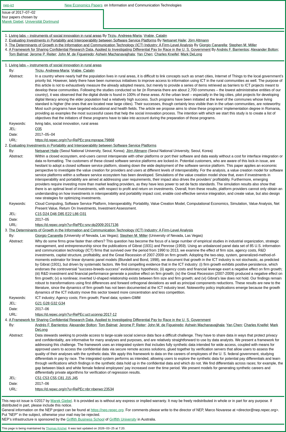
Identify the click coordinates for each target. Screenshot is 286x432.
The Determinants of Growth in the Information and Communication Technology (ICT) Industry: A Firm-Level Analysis (101, 45)
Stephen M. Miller (243, 45)
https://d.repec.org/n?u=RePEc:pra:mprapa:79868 (74, 140)
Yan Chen (144, 54)
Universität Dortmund (42, 21)
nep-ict (8, 5)
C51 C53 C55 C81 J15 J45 (56, 378)
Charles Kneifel (166, 54)
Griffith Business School (86, 419)
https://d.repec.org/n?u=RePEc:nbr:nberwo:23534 (74, 389)
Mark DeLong (191, 54)
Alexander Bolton (264, 49)
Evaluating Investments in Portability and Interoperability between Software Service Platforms (82, 40)
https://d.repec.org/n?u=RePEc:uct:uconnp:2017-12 (76, 314)
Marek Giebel (12, 21)
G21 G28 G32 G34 (50, 303)
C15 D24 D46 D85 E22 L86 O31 (60, 214)
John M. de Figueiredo (76, 54)
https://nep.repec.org (107, 410)
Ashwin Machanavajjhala (115, 54)
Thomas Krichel (56, 428)
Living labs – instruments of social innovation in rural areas (55, 36)
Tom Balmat (18, 54)
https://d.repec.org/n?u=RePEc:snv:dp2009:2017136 (76, 225)
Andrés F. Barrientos (233, 49)
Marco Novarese (218, 410)
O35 (38, 129)
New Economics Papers (84, 5)
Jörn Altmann (198, 40)
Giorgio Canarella (213, 45)
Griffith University (123, 419)
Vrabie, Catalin (155, 36)
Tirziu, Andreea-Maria (125, 36)
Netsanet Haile (174, 40)
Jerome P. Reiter (43, 54)
